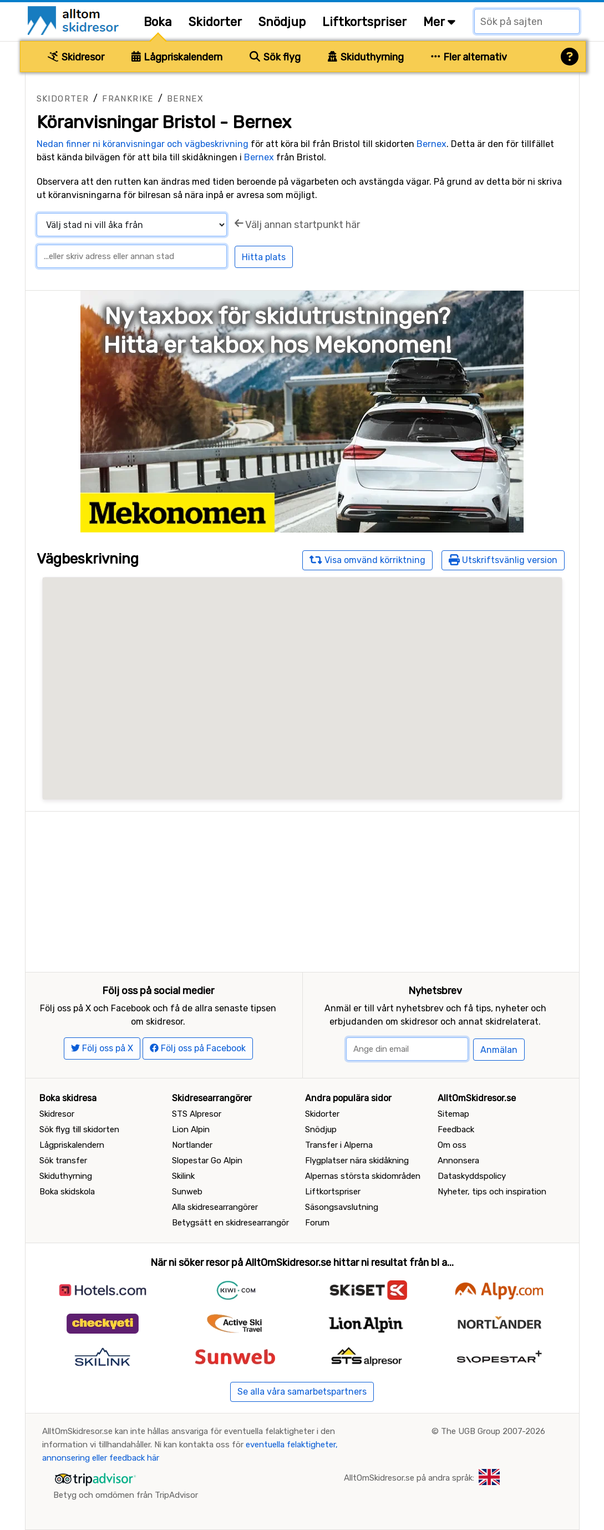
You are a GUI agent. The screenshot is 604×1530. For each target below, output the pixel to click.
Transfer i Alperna (339, 1145)
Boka (158, 21)
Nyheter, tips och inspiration (492, 1192)
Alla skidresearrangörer (215, 1207)
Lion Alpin (191, 1129)
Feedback (456, 1129)
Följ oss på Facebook (198, 1048)
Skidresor (76, 57)
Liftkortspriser (364, 21)
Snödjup (282, 21)
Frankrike (128, 99)
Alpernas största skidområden (362, 1176)
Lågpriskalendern (177, 57)
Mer (439, 21)
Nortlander (192, 1145)
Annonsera (458, 1161)
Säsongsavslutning (341, 1207)
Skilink (183, 1176)
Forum (317, 1223)
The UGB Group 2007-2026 (493, 1431)
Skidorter (215, 21)
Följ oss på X (102, 1048)
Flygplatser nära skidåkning (357, 1161)
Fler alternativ (469, 57)
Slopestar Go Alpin (207, 1161)
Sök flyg (275, 57)
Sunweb (187, 1192)
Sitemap (453, 1114)
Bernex (185, 99)
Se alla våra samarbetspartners (302, 1391)
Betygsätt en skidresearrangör (230, 1223)
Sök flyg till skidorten (79, 1129)
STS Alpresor (196, 1114)
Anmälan (498, 1050)
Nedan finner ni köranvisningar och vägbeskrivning (142, 144)
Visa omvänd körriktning (367, 559)
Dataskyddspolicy (472, 1176)
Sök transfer (63, 1161)
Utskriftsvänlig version (503, 559)
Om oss (452, 1145)
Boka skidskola (67, 1192)
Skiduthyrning (366, 57)
